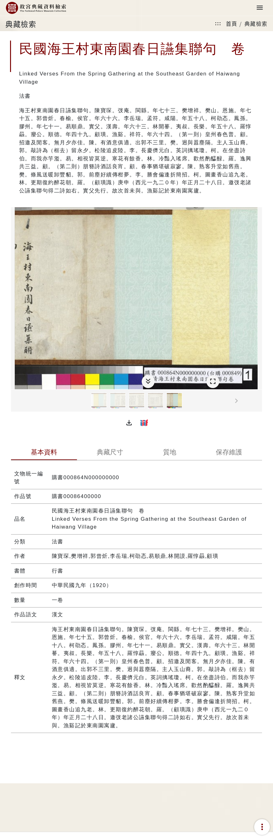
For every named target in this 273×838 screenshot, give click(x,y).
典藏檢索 (256, 23)
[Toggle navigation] (260, 8)
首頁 (232, 23)
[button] (129, 422)
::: (218, 23)
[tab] (44, 453)
